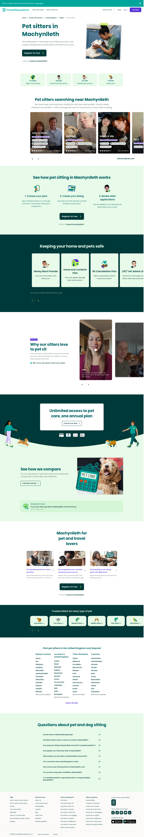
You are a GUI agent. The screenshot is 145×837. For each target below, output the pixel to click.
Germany (94, 670)
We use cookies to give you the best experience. (22, 3)
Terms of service (43, 834)
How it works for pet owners (19, 800)
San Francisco (77, 682)
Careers (37, 809)
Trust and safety (15, 809)
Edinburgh (57, 667)
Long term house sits (93, 803)
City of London (59, 682)
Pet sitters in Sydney (67, 818)
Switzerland (95, 691)
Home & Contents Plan (17, 815)
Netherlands (95, 682)
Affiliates (38, 818)
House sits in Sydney (92, 815)
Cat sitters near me (67, 803)
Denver (75, 688)
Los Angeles (77, 664)
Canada (94, 667)
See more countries (98, 694)
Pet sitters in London (67, 809)
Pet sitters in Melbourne (68, 821)
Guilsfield (39, 682)
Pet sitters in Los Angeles (69, 815)
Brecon (38, 658)
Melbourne (76, 661)
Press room (39, 815)
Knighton (39, 685)
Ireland (93, 685)
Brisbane (76, 670)
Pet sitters (64, 800)
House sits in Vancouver (94, 821)
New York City (77, 667)
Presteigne (39, 676)
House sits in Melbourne (93, 818)
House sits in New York (93, 809)
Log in (125, 10)
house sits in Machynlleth (38, 61)
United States (96, 658)
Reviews (12, 821)
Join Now (135, 10)
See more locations (43, 694)
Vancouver (76, 676)
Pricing (12, 806)
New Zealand (95, 679)
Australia (94, 664)
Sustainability (39, 806)
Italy (92, 688)
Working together (41, 821)
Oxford (56, 679)
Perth (74, 673)
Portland (76, 685)
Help (119, 10)
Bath (55, 688)
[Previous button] (82, 384)
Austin (75, 691)
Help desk (13, 812)
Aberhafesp (40, 679)
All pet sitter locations (68, 827)
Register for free (34, 53)
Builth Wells (40, 670)
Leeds (56, 691)
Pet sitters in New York (68, 812)
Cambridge (58, 685)
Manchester (58, 673)
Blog (36, 812)
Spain (93, 673)
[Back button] (32, 159)
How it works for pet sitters (18, 803)
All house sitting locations (94, 824)
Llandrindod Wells (42, 673)
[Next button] (38, 159)
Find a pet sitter (38, 10)
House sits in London (92, 806)
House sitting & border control (20, 818)
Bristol (56, 664)
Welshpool (39, 664)
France (93, 676)
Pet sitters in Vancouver (68, 824)
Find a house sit (52, 10)
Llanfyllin (39, 688)
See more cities (78, 694)
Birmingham (58, 694)
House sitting (90, 800)
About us (38, 800)
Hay (37, 661)
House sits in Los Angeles (94, 812)
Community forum (41, 803)
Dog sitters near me (67, 806)
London (56, 661)
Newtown (39, 691)
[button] (96, 350)
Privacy (55, 834)
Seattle (75, 679)
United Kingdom (96, 661)
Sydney (75, 658)
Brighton (57, 670)
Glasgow (57, 676)
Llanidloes (39, 667)
